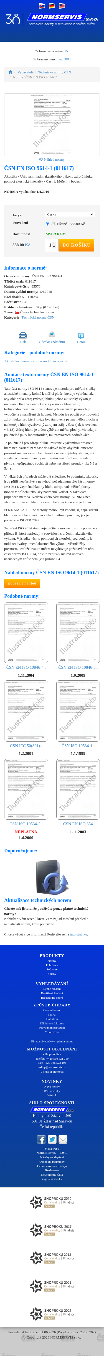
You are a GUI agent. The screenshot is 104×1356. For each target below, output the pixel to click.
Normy (52, 960)
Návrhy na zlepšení (52, 1157)
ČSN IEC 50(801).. (26, 714)
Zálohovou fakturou (52, 1023)
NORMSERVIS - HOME (52, 1152)
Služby (52, 973)
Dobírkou (52, 1019)
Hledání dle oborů (52, 997)
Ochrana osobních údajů (52, 1166)
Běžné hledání (52, 988)
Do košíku (77, 245)
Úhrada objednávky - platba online (52, 1041)
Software (52, 969)
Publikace (52, 965)
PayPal (52, 1014)
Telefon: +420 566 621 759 (52, 1058)
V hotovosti (52, 1032)
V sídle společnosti (52, 1071)
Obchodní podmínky (52, 1161)
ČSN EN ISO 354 (78, 792)
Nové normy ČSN (52, 1174)
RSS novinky (52, 1091)
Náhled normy (52, 159)
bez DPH (64, 59)
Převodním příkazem (52, 1027)
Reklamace (52, 1170)
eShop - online (52, 1054)
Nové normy (52, 1086)
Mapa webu (52, 1148)
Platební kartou (52, 1010)
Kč (67, 51)
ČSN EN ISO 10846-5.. (78, 636)
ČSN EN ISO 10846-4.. (26, 636)
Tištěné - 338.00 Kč (68, 224)
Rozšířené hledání (52, 993)
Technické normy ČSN (54, 72)
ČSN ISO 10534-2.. (26, 792)
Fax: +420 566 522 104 (52, 1062)
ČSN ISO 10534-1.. (78, 714)
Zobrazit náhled (22, 583)
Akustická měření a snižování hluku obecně (35, 361)
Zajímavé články (52, 1179)
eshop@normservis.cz (52, 1067)
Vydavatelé (25, 72)
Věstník (52, 1095)
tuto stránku (78, 934)
